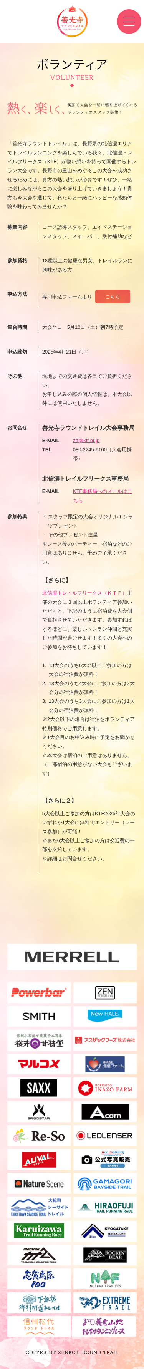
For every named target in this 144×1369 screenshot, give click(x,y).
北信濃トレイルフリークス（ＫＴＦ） (84, 593)
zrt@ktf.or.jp (86, 440)
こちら (112, 297)
